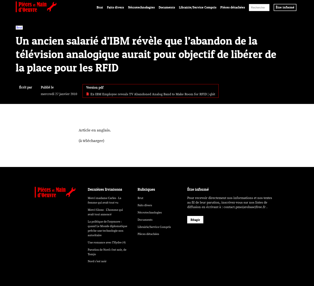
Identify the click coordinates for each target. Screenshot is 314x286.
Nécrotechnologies (141, 7)
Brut (100, 7)
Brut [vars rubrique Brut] (19, 28)
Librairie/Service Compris (197, 7)
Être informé (285, 7)
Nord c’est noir (97, 261)
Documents (167, 7)
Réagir (195, 220)
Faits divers (115, 7)
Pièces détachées (232, 7)
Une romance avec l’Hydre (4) (107, 242)
